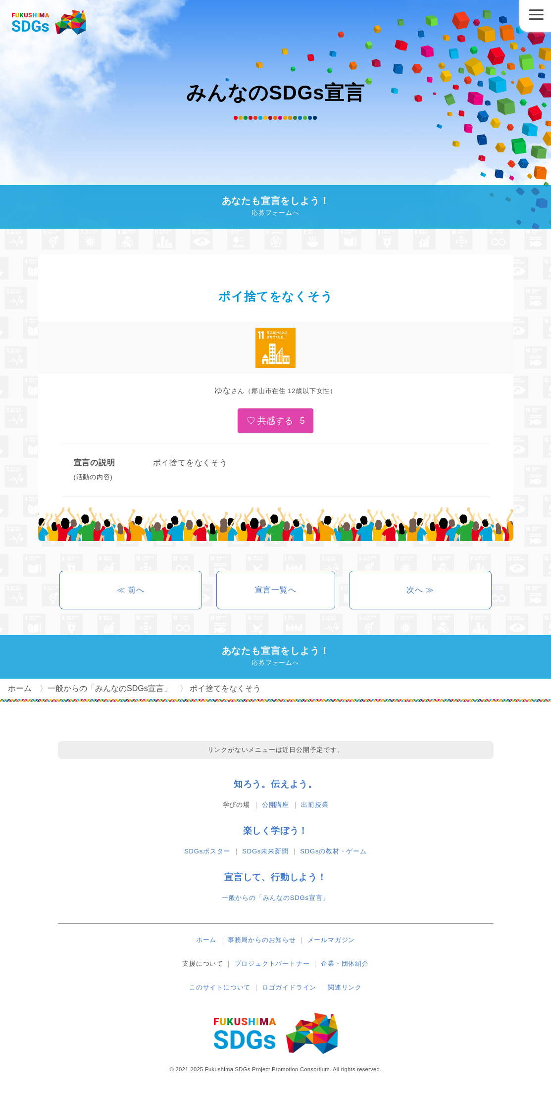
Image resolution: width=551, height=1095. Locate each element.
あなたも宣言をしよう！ (275, 207)
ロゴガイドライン (289, 987)
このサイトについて (219, 987)
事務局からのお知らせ (262, 940)
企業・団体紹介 (345, 963)
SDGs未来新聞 (265, 851)
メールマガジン (331, 940)
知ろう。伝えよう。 (275, 784)
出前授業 (314, 804)
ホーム (206, 940)
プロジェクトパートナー (272, 963)
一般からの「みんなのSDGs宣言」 (275, 897)
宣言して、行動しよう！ (275, 877)
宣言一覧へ (276, 590)
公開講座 (275, 804)
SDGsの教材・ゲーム (333, 851)
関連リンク (345, 987)
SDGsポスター (207, 851)
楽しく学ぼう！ (275, 831)
